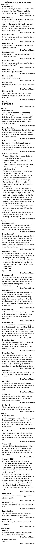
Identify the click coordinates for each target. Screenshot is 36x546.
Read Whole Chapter (27, 15)
